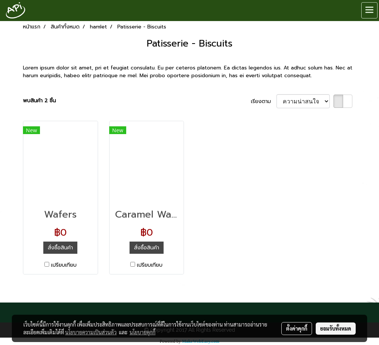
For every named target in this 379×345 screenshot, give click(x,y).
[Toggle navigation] (369, 10)
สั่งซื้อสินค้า (60, 248)
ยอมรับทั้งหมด (335, 328)
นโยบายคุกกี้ (142, 332)
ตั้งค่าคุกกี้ (296, 328)
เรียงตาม (263, 101)
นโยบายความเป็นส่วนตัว (91, 332)
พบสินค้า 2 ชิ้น (39, 101)
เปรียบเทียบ (64, 265)
